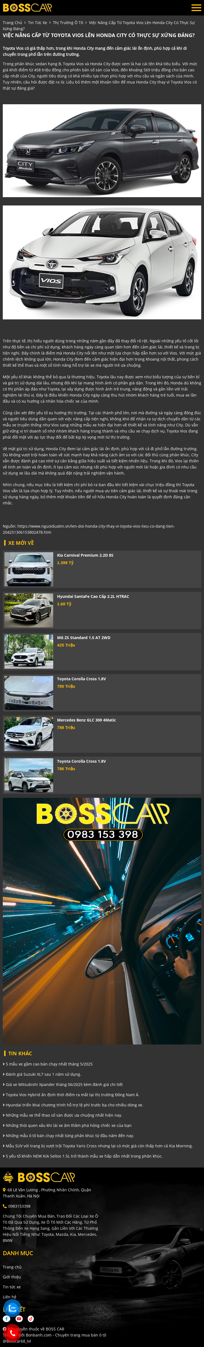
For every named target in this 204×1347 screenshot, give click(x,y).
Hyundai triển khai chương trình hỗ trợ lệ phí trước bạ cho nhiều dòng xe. (73, 1105)
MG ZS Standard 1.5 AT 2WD (83, 637)
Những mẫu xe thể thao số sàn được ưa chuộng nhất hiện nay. (62, 1115)
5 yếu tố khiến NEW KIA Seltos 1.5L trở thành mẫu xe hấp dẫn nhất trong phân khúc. (83, 1156)
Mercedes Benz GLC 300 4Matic (86, 720)
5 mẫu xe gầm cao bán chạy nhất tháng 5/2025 (48, 1064)
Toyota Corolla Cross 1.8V (81, 678)
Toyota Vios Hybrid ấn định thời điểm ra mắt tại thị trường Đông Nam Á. (71, 1094)
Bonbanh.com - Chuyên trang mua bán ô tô (66, 1335)
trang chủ (12, 22)
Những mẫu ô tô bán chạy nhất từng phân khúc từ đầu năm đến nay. (68, 1135)
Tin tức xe (12, 1286)
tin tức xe (37, 22)
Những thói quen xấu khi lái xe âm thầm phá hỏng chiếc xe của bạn (67, 1125)
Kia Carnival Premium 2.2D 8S (85, 555)
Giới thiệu (12, 1277)
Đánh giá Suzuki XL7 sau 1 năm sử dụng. (42, 1074)
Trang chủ (12, 1267)
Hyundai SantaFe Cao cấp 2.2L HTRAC (93, 596)
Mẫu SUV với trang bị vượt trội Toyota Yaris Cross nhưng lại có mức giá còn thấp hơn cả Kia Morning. (98, 1145)
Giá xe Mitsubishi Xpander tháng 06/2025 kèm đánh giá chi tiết (63, 1084)
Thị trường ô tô (68, 22)
